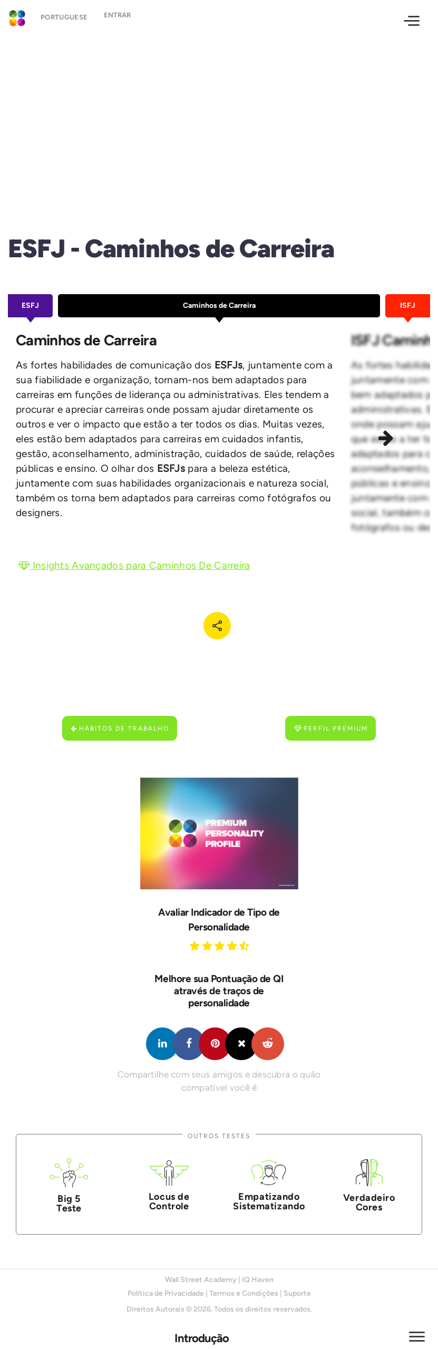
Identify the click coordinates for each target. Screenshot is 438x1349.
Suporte (297, 1293)
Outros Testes (219, 1136)
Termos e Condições (243, 1293)
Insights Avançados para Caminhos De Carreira (134, 565)
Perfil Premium (331, 728)
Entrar (125, 20)
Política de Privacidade (166, 1293)
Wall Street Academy (201, 1279)
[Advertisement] (219, 124)
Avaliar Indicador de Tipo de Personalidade (219, 919)
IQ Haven (258, 1279)
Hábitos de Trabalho (120, 728)
